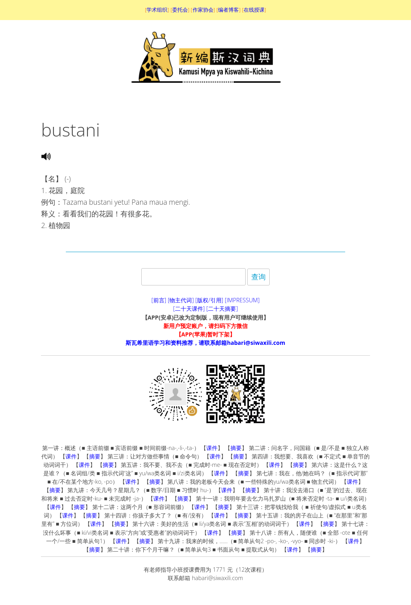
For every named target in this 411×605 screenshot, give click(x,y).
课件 (212, 448)
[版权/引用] (209, 300)
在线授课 (254, 9)
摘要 (236, 448)
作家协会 (203, 9)
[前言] (158, 300)
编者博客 (228, 9)
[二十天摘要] (222, 308)
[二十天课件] (189, 308)
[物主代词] (181, 300)
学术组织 (156, 9)
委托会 (180, 9)
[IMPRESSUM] (242, 300)
